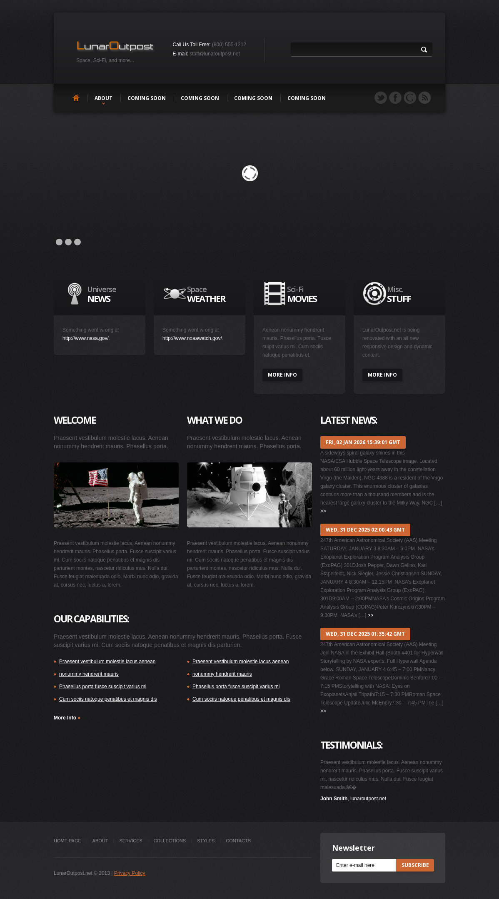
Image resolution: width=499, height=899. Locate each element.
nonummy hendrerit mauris (89, 674)
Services (130, 840)
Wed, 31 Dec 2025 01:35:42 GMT (365, 633)
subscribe (415, 865)
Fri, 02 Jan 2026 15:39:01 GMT (363, 442)
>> (323, 511)
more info (282, 374)
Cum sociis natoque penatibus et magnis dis (108, 699)
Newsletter (353, 847)
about (103, 98)
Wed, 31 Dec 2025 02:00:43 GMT (365, 529)
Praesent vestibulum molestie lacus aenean (107, 661)
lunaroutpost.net (368, 799)
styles (206, 840)
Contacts (238, 840)
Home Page (67, 840)
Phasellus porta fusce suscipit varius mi (102, 686)
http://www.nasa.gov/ (85, 338)
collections (170, 840)
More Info (65, 718)
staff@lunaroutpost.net (215, 54)
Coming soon (146, 98)
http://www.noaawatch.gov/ (192, 338)
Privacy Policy (129, 873)
